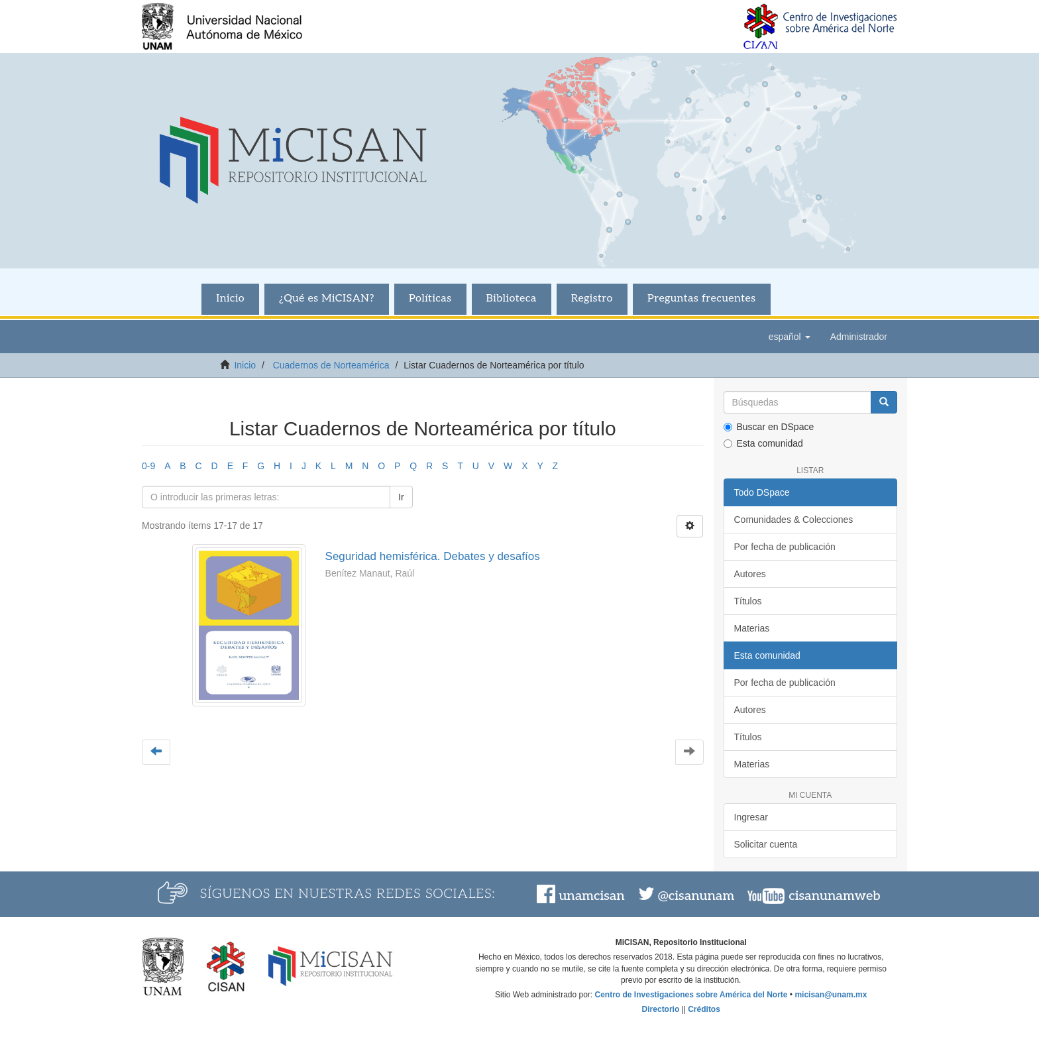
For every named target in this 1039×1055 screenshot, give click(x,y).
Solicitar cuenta (766, 844)
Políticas (430, 298)
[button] (789, 336)
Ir (401, 497)
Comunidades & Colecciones (793, 519)
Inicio (230, 298)
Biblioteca (511, 298)
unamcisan (591, 896)
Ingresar (751, 817)
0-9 (148, 466)
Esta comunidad (763, 443)
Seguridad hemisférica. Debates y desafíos (432, 556)
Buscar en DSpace (769, 426)
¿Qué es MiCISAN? (326, 298)
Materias (752, 628)
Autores (750, 574)
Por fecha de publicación (785, 546)
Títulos (748, 601)
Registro (592, 298)
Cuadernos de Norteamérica (331, 365)
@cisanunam (696, 896)
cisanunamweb (834, 896)
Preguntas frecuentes (701, 298)
